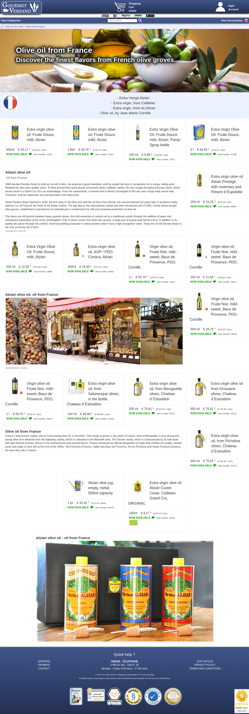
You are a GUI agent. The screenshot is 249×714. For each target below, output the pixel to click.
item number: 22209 (104, 419)
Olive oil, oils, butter (15, 26)
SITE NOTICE (205, 661)
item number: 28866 (43, 271)
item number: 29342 (104, 271)
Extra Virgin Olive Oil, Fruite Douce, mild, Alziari (225, 134)
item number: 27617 (166, 159)
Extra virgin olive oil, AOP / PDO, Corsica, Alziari (101, 252)
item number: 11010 (43, 154)
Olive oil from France (35, 26)
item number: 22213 (228, 466)
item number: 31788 (227, 154)
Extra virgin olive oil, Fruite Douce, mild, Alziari (41, 134)
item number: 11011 (104, 154)
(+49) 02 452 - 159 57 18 (124, 664)
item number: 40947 (228, 206)
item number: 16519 (43, 419)
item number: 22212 (227, 413)
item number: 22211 (166, 413)
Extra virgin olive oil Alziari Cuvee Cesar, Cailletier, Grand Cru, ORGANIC (154, 493)
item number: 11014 (166, 282)
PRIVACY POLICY (204, 664)
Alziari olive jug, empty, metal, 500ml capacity (101, 488)
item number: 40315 (166, 518)
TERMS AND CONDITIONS (205, 668)
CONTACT (44, 668)
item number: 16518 (228, 334)
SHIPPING (44, 661)
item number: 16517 (227, 282)
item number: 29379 (104, 507)
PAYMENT (44, 664)
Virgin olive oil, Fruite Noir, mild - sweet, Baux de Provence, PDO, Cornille (153, 257)
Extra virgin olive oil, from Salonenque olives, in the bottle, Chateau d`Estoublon (93, 393)
